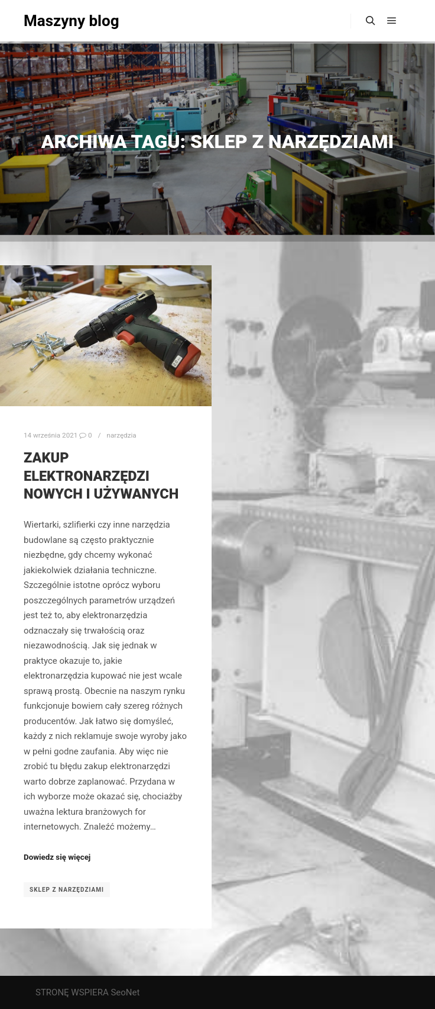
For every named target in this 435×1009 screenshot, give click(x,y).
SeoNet (125, 992)
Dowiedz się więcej (57, 857)
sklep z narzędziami (67, 889)
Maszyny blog (71, 21)
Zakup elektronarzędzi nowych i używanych (101, 475)
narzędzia (121, 435)
